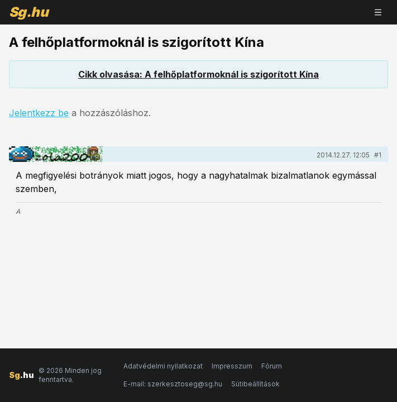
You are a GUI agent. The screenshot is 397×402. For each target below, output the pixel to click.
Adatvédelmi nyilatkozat (163, 366)
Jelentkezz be (39, 112)
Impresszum (232, 366)
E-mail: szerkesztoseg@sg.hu (172, 384)
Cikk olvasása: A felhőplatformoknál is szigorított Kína (198, 74)
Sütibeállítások (255, 384)
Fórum (271, 366)
